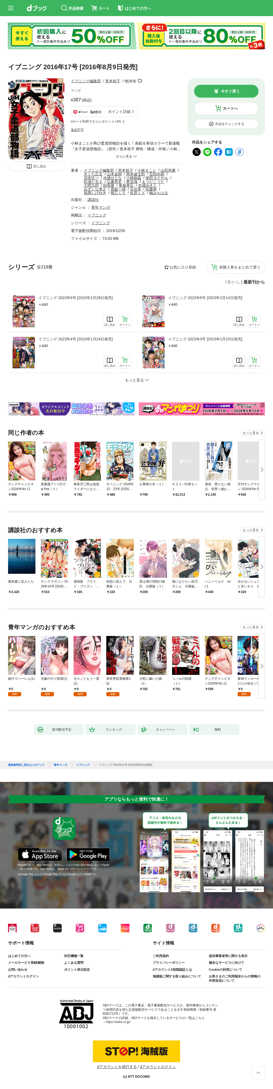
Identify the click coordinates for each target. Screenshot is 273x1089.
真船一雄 (118, 189)
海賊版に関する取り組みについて (177, 976)
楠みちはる (158, 193)
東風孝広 (126, 185)
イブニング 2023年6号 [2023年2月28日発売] (75, 298)
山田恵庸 (168, 170)
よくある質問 (73, 963)
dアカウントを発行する (117, 1067)
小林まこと (146, 170)
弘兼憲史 (114, 181)
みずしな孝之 (95, 189)
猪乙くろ (118, 193)
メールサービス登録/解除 (26, 963)
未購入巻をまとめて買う (239, 267)
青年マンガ (100, 207)
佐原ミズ (137, 193)
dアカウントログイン (23, 976)
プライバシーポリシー (169, 963)
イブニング (97, 215)
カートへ (230, 108)
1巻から (232, 282)
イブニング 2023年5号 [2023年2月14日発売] (205, 298)
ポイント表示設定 (77, 970)
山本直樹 (114, 174)
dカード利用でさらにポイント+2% (96, 121)
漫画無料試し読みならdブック (26, 765)
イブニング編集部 (86, 81)
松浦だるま (93, 181)
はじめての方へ (19, 956)
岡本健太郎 (135, 174)
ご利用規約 (161, 956)
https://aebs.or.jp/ (118, 1022)
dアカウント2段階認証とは (172, 970)
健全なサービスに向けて (226, 963)
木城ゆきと (147, 185)
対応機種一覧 (73, 956)
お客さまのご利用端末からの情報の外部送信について (234, 978)
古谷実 (135, 189)
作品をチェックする (229, 124)
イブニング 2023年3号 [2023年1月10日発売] (205, 339)
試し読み (39, 166)
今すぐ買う (230, 91)
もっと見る (251, 433)
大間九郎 (91, 185)
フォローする (140, 81)
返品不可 (77, 130)
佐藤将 (151, 189)
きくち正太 (93, 174)
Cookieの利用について (225, 970)
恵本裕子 (112, 81)
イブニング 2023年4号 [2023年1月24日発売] (75, 339)
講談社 (93, 199)
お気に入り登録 (183, 267)
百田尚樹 (156, 174)
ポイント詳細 (119, 111)
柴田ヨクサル (156, 178)
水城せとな (112, 178)
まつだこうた (153, 181)
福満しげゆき (95, 193)
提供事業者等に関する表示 (228, 956)
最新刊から (254, 282)
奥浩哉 (131, 181)
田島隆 (108, 185)
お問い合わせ (17, 970)
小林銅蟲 (133, 178)
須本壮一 (91, 178)
